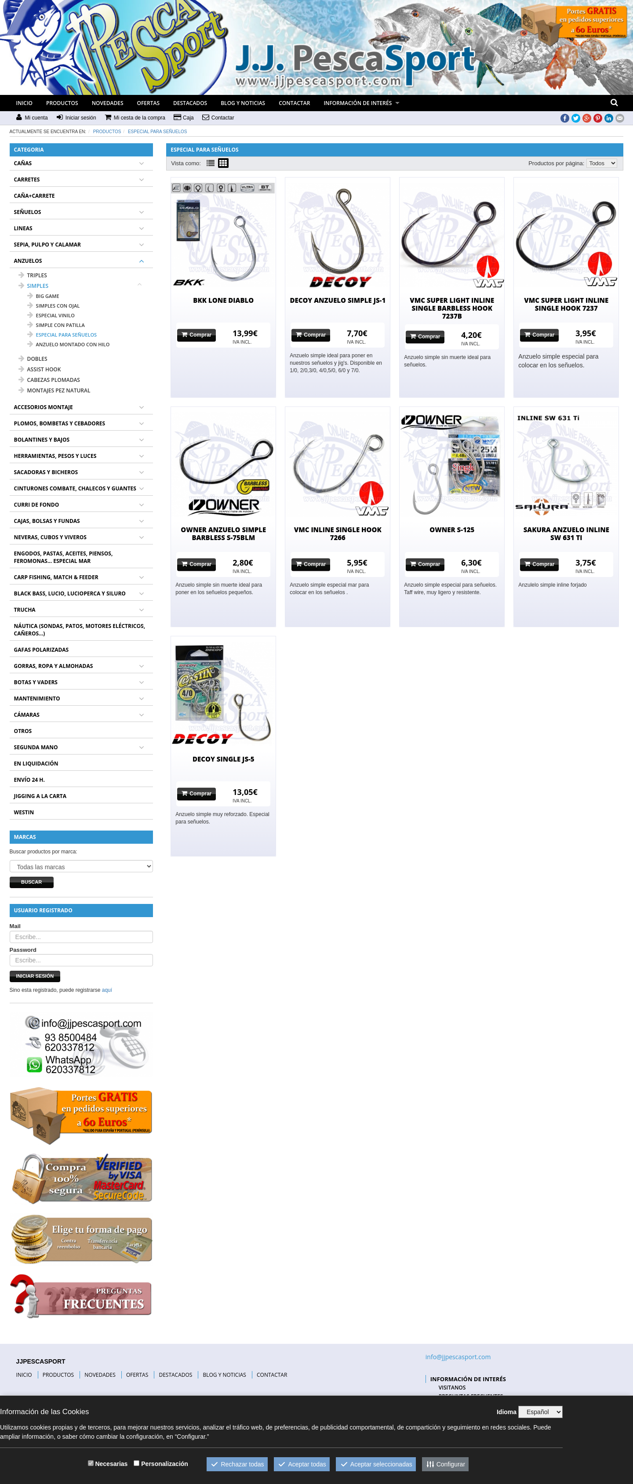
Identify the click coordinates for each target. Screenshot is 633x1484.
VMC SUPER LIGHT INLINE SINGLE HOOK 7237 (566, 304)
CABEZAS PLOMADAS (49, 380)
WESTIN (24, 812)
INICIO (24, 103)
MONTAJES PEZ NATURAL (54, 390)
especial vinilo (51, 315)
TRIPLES (32, 275)
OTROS (23, 731)
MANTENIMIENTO (37, 698)
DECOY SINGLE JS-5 (224, 759)
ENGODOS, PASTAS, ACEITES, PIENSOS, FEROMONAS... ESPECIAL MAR (63, 557)
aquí (107, 990)
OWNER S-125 (451, 529)
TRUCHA (25, 609)
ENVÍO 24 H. (29, 780)
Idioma (507, 1411)
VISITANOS (452, 1387)
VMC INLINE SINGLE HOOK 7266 (338, 533)
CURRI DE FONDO (36, 504)
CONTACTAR (294, 103)
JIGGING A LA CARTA (40, 796)
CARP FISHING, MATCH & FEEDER (56, 577)
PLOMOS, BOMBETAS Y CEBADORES (60, 423)
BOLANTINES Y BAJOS (42, 439)
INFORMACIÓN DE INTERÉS (358, 103)
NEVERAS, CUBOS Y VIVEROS (50, 537)
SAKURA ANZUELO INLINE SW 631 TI (566, 533)
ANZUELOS (28, 261)
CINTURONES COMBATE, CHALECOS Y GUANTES (75, 488)
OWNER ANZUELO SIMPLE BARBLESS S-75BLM (223, 533)
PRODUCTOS (62, 103)
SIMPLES (33, 286)
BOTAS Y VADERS (36, 682)
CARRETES (27, 179)
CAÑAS (23, 163)
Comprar (196, 334)
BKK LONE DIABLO (223, 300)
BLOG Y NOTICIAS (243, 103)
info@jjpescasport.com (458, 1357)
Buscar (31, 882)
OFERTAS (148, 103)
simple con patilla (56, 325)
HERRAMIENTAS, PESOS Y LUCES (55, 456)
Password (23, 950)
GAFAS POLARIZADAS (41, 649)
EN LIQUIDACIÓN (36, 763)
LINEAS (23, 228)
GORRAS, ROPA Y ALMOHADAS (53, 666)
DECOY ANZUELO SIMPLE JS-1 (338, 300)
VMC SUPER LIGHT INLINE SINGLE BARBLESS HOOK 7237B (452, 308)
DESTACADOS (190, 103)
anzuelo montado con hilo (68, 344)
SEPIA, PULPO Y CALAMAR (47, 244)
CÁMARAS (27, 714)
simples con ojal (53, 305)
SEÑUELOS (27, 212)
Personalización (164, 1463)
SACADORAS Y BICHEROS (46, 472)
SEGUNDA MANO (36, 747)
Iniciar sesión (35, 976)
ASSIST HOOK (39, 369)
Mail (15, 926)
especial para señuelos (157, 131)
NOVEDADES (108, 103)
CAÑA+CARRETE (34, 196)
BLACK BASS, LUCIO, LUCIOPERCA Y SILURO (70, 593)
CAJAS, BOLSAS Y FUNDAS (47, 521)
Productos (107, 131)
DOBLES (32, 359)
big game (43, 296)
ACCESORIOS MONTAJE (43, 407)
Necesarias (111, 1463)
